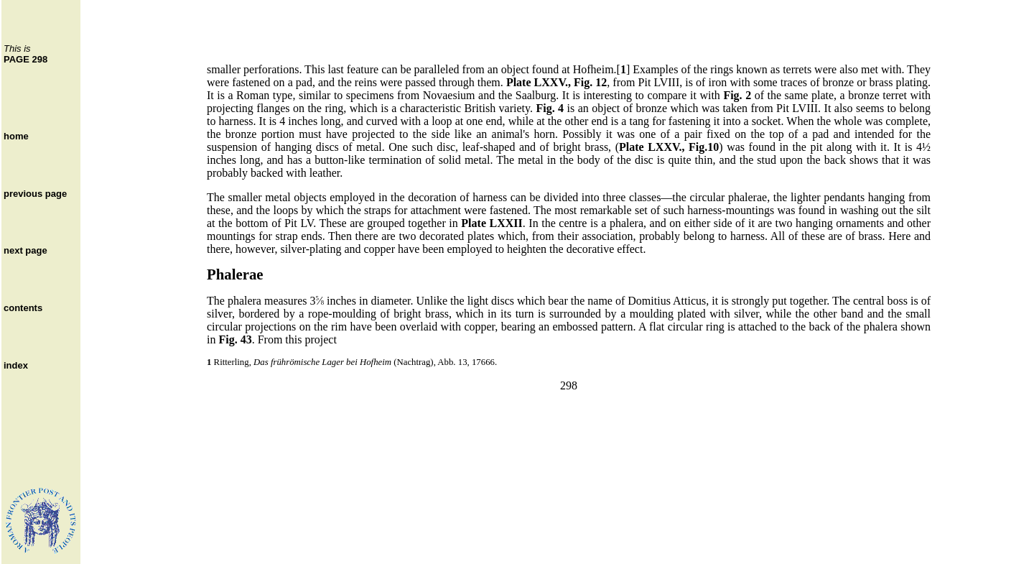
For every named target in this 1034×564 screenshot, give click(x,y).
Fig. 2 (737, 95)
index (16, 365)
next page (25, 250)
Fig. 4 (550, 108)
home (16, 136)
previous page (35, 193)
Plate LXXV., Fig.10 (669, 147)
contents (23, 307)
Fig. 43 (234, 339)
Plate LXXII (491, 223)
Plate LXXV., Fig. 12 (556, 82)
